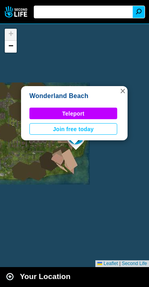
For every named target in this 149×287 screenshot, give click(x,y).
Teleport (73, 113)
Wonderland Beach (58, 95)
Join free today (73, 129)
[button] (123, 91)
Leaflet (107, 263)
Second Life (17, 12)
